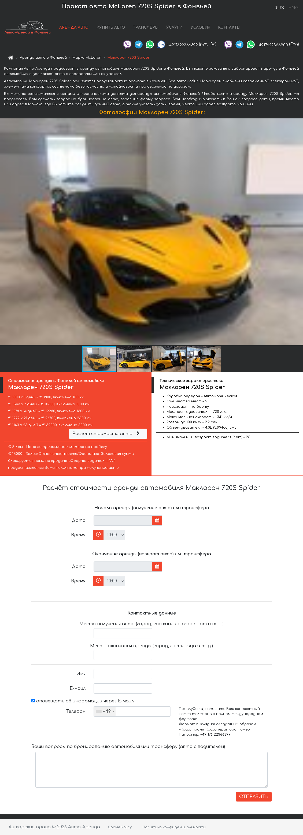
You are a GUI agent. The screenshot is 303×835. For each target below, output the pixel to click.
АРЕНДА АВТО (73, 27)
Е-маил (78, 688)
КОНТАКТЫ (229, 27)
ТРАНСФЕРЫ (145, 27)
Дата (79, 520)
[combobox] (105, 711)
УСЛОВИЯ (200, 27)
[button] (298, 232)
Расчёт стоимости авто (106, 433)
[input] (123, 520)
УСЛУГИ (174, 27)
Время (78, 535)
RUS (279, 8)
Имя (81, 674)
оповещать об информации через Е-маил (82, 701)
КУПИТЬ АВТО (111, 27)
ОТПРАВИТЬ (253, 796)
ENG (293, 8)
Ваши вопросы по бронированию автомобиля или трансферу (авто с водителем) (128, 746)
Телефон (76, 711)
